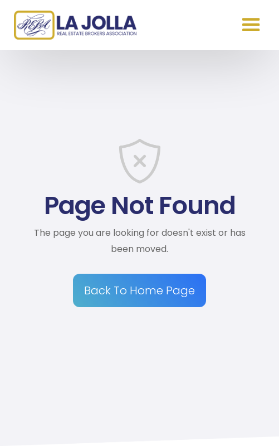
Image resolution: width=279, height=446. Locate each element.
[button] (251, 25)
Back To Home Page (139, 290)
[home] (72, 25)
